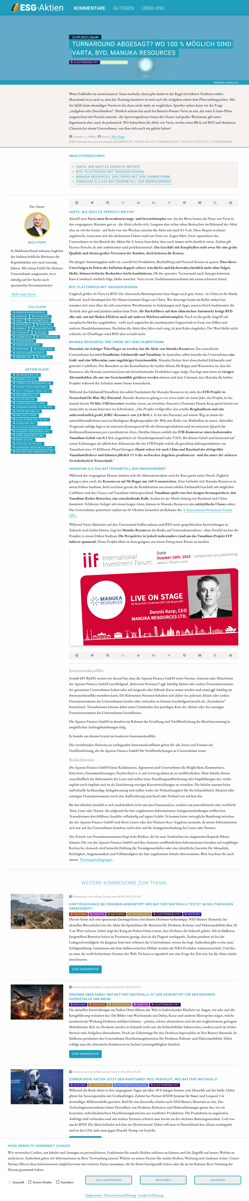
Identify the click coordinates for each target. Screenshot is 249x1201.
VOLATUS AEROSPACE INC (30, 427)
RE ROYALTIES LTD (26, 375)
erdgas (19, 328)
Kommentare (89, 8)
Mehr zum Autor (23, 294)
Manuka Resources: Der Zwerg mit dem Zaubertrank (123, 176)
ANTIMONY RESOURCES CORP (33, 448)
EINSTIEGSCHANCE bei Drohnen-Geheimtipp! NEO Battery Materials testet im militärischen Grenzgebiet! (151, 906)
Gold (18, 320)
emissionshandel (26, 345)
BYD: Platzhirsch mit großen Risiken (110, 171)
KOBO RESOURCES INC (28, 435)
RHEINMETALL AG (25, 395)
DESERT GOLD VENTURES (30, 387)
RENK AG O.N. (23, 440)
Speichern (163, 1180)
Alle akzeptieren (109, 1180)
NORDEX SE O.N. (24, 379)
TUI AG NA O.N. (24, 399)
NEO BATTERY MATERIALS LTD (33, 452)
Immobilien (22, 357)
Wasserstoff (42, 328)
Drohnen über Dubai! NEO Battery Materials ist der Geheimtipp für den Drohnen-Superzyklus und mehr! (142, 996)
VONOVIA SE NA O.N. (27, 443)
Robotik (43, 357)
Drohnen (21, 349)
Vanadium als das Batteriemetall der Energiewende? (124, 181)
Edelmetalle (38, 320)
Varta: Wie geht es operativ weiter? (108, 167)
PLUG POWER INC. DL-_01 (30, 419)
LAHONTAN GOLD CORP (29, 403)
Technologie (47, 337)
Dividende (40, 316)
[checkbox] (10, 1182)
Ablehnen (217, 1180)
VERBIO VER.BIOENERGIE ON (32, 383)
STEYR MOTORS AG (26, 411)
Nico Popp (117, 137)
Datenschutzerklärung (120, 1195)
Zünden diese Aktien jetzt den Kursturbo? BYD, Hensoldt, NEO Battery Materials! (143, 1079)
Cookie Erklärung (150, 1195)
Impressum (94, 1195)
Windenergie (23, 341)
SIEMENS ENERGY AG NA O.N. (33, 407)
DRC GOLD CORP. (25, 415)
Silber (40, 332)
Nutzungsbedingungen (96, 859)
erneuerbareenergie (29, 312)
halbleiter (43, 349)
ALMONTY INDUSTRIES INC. (31, 431)
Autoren (123, 8)
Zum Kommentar (85, 969)
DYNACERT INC (24, 423)
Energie (20, 316)
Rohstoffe (22, 324)
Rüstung (44, 324)
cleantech (22, 337)
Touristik (21, 332)
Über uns (153, 8)
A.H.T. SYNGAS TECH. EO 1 (31, 391)
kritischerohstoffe (28, 353)
